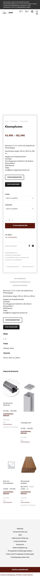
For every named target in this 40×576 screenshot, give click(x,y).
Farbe (7, 194)
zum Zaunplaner (13, 184)
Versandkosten (12, 237)
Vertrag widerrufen (20, 569)
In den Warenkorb (20, 225)
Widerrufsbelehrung (20, 548)
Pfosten (22, 257)
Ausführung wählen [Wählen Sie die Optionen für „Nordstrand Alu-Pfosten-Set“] (8, 414)
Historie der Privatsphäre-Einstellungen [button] (20, 554)
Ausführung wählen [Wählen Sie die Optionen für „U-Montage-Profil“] (26, 432)
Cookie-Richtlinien (20, 541)
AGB (20, 535)
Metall (17, 257)
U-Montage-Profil (26, 423)
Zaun (27, 257)
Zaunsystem (9, 260)
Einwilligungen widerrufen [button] (20, 557)
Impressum (20, 544)
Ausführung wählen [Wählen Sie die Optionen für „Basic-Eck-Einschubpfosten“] (8, 492)
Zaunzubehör (24, 121)
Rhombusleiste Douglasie (25, 482)
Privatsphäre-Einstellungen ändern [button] (20, 551)
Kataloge (20, 528)
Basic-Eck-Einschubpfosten (8, 482)
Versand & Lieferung (20, 532)
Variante (8, 205)
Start (6, 121)
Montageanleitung (14, 177)
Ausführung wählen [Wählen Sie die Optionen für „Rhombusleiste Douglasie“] (26, 492)
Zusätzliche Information (20, 282)
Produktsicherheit (20, 285)
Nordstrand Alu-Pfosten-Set (8, 404)
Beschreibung (20, 278)
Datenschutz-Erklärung (20, 538)
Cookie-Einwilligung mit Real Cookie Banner (16, 575)
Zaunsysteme (14, 121)
